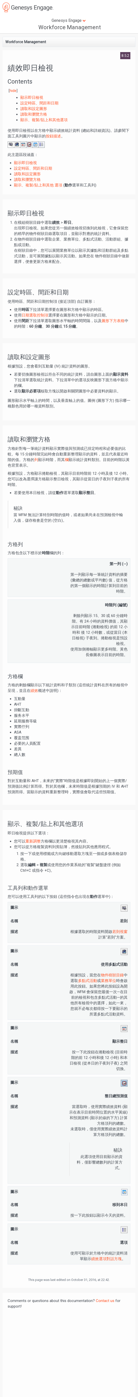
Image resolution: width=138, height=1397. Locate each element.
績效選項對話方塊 (106, 1259)
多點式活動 (87, 980)
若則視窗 (120, 931)
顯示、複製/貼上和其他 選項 (38, 185)
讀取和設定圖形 (27, 174)
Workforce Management (69, 27)
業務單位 (108, 980)
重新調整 (33, 841)
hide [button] (13, 91)
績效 (34, 690)
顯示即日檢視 (25, 163)
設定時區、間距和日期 (33, 168)
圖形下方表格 (113, 321)
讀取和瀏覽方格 (27, 179)
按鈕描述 (53, 136)
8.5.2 (125, 55)
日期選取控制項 (35, 315)
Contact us (105, 1300)
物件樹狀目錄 (112, 975)
